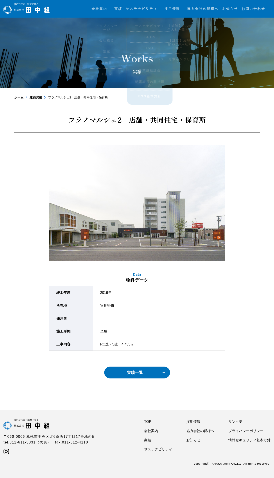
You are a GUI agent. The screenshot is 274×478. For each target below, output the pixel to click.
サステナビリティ (158, 449)
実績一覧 (135, 372)
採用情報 (193, 421)
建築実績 (36, 97)
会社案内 (151, 431)
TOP (147, 421)
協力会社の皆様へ (200, 431)
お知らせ (193, 440)
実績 (147, 440)
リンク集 (235, 421)
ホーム (18, 97)
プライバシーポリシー (245, 431)
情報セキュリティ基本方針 (249, 440)
